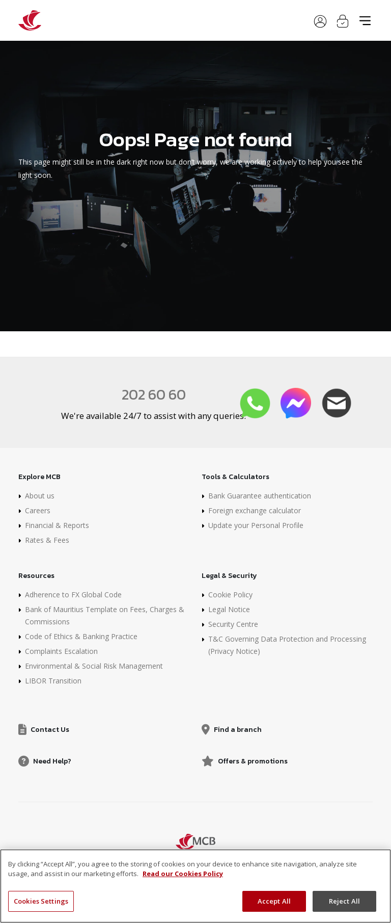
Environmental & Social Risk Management (94, 666)
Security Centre (233, 624)
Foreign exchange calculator (254, 510)
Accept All (274, 905)
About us (39, 495)
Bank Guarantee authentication (259, 495)
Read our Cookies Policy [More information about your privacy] (183, 877)
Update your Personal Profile (255, 525)
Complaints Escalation (61, 651)
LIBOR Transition (53, 680)
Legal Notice (229, 609)
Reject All (344, 905)
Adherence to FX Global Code (73, 594)
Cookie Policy (230, 594)
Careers (37, 510)
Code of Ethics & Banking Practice (81, 636)
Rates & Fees (47, 540)
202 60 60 (154, 394)
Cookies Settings (41, 905)
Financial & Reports (57, 525)
